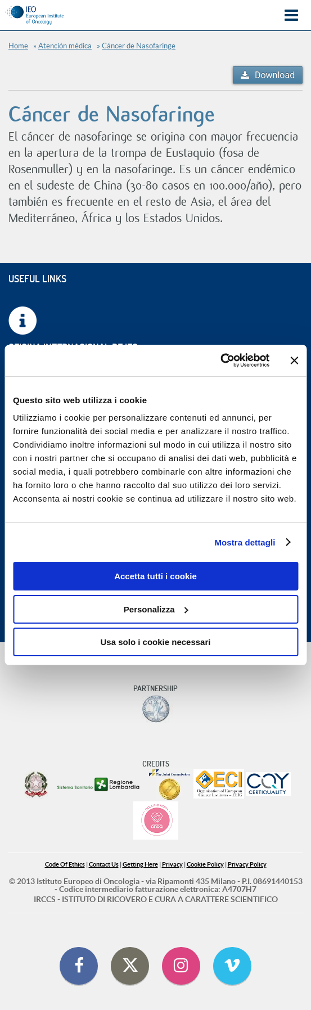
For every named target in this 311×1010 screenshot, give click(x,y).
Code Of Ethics (65, 865)
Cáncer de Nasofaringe (138, 46)
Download (275, 75)
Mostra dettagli (244, 542)
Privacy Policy (247, 865)
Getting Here (140, 865)
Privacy (172, 865)
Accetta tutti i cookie (155, 576)
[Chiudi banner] (294, 360)
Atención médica (65, 46)
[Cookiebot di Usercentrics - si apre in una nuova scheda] (220, 360)
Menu (291, 15)
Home (18, 46)
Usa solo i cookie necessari (156, 642)
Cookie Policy (205, 865)
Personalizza (156, 609)
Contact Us (104, 865)
